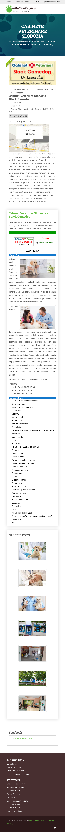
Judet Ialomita (37, 41)
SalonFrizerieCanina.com (17, 801)
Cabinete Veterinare (18, 41)
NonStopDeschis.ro (15, 811)
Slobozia (51, 41)
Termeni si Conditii (14, 767)
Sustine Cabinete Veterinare (18, 774)
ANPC (9, 823)
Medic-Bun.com (13, 808)
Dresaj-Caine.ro (13, 794)
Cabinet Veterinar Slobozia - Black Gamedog (28, 214)
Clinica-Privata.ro (14, 804)
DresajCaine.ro (13, 797)
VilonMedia (34, 820)
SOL (14, 823)
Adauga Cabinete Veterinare (48, 2)
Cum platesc (12, 764)
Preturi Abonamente (15, 771)
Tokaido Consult (47, 820)
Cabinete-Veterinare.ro (16, 784)
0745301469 (20, 116)
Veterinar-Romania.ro (16, 787)
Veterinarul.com (13, 791)
